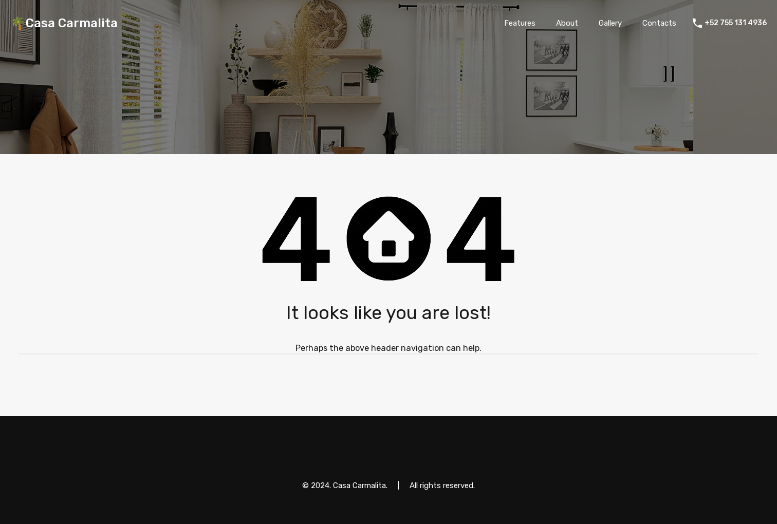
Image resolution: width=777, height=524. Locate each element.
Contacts (659, 23)
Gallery (610, 23)
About (567, 23)
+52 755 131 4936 (736, 23)
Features (519, 23)
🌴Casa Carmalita (64, 23)
